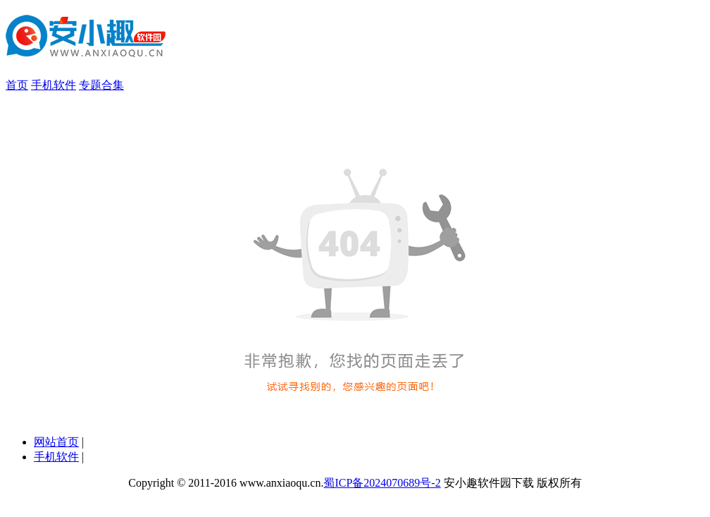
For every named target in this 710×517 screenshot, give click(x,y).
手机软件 (53, 85)
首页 (17, 85)
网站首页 (56, 442)
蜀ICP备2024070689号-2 (381, 483)
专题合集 (101, 85)
